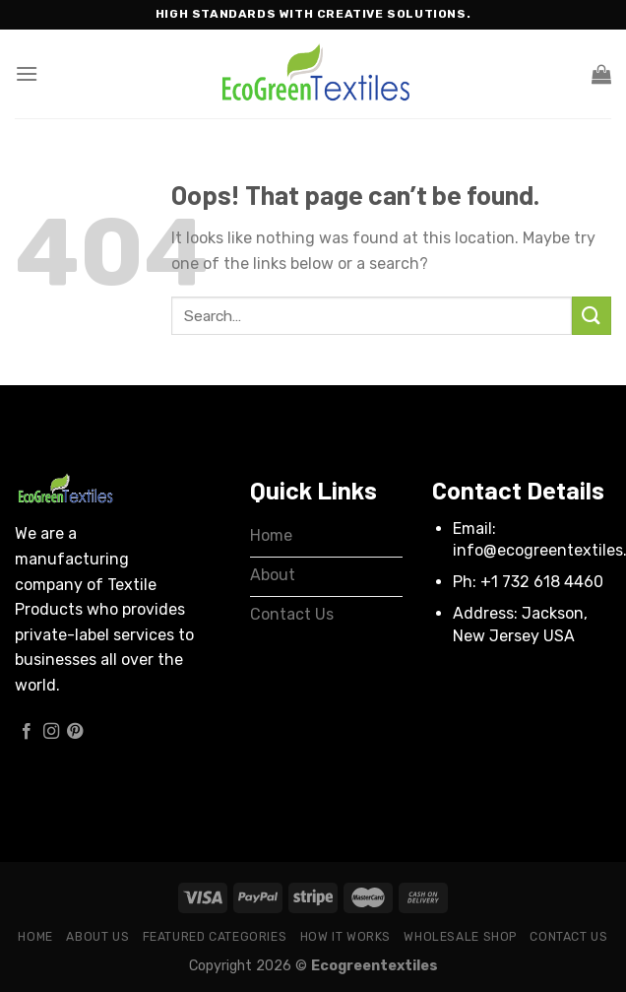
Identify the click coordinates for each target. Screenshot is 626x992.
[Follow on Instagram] (51, 732)
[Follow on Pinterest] (75, 732)
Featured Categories (215, 937)
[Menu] (26, 73)
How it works (345, 937)
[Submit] (591, 316)
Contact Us (568, 937)
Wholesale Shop (460, 937)
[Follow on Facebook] (26, 732)
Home (35, 937)
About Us (97, 937)
